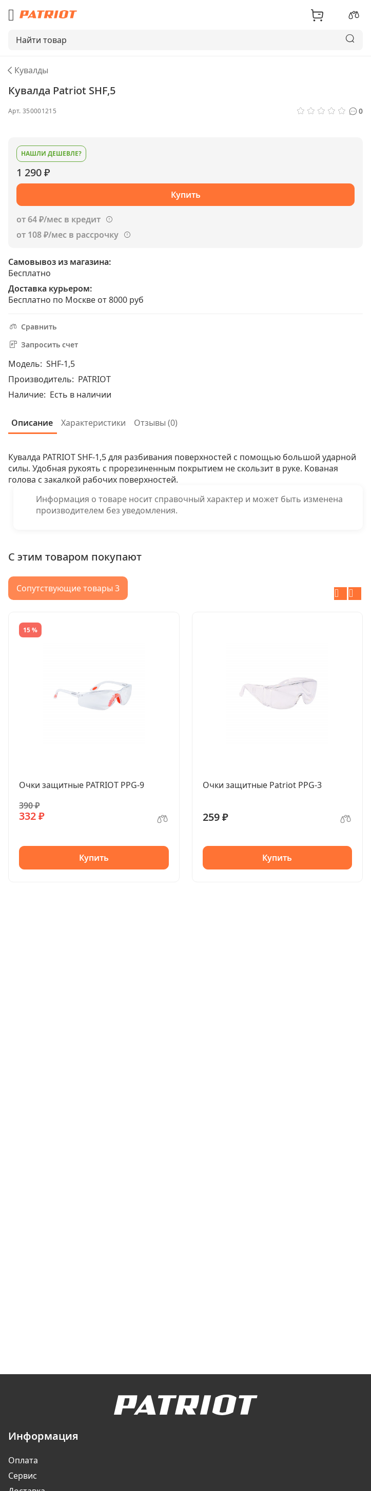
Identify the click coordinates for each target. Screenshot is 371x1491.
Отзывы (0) (156, 422)
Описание (32, 422)
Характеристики (93, 422)
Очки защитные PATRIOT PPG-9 (81, 785)
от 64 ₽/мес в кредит (58, 219)
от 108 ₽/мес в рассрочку (67, 235)
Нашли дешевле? (51, 153)
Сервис (22, 1475)
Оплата (23, 1460)
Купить (94, 857)
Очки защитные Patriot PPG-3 (262, 785)
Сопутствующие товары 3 (68, 588)
